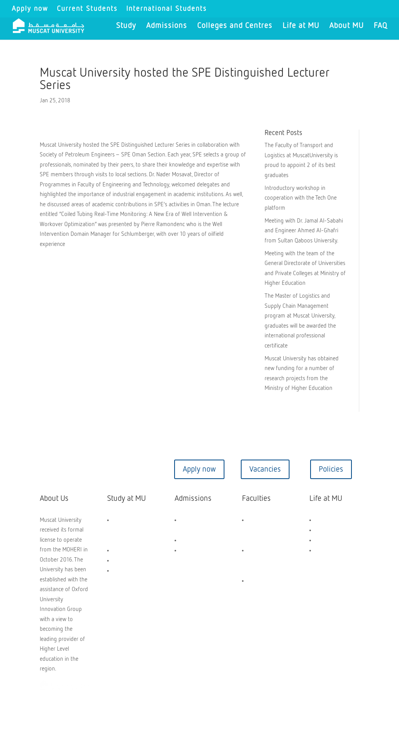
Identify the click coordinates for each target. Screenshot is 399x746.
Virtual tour (133, 469)
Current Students (87, 8)
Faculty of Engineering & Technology (265, 530)
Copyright (58, 711)
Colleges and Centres (234, 26)
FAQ (380, 26)
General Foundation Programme (127, 530)
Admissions (166, 26)
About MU (346, 26)
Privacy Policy (192, 711)
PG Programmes (132, 560)
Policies (331, 469)
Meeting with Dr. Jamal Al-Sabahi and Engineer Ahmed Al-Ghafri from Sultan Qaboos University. (304, 231)
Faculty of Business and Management (263, 561)
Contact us (68, 469)
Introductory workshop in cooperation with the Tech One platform (301, 198)
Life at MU (300, 26)
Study (126, 26)
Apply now (30, 8)
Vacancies (265, 469)
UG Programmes (132, 550)
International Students (166, 8)
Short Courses (130, 571)
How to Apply (196, 540)
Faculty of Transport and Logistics (264, 591)
